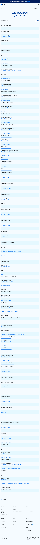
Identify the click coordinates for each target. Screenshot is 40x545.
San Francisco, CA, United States (6, 70)
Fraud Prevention (28, 530)
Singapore (2, 274)
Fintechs (14, 509)
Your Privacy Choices (29, 523)
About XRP (15, 523)
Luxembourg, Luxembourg (9, 281)
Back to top (4, 502)
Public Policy (3, 521)
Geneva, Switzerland (4, 63)
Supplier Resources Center (30, 529)
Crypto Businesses (16, 512)
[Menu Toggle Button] (38, 4)
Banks (14, 508)
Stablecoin (3, 511)
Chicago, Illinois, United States (6, 85)
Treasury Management (4, 514)
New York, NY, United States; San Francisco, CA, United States (10, 232)
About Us (2, 518)
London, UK (3, 111)
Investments (3, 523)
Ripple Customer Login (29, 511)
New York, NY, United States (5, 29)
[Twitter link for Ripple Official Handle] (4, 538)
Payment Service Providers (17, 511)
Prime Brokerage (3, 512)
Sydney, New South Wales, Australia (6, 107)
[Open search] (36, 4)
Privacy (30, 537)
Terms (27, 537)
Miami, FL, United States (5, 311)
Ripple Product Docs (29, 524)
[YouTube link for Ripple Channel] (6, 538)
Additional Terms (37, 537)
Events (14, 521)
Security (27, 527)
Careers (2, 524)
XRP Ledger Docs (29, 526)
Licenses (33, 537)
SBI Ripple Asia (3, 527)
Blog (14, 518)
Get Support (27, 518)
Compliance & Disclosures (29, 521)
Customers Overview (29, 508)
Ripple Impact (3, 526)
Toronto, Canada (4, 195)
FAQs (14, 524)
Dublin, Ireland (3, 59)
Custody (2, 509)
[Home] (18, 4)
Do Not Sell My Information (30, 532)
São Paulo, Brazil (3, 32)
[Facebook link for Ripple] (2, 538)
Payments (2, 508)
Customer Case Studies (29, 509)
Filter (37, 20)
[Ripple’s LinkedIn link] (8, 538)
